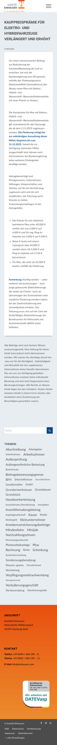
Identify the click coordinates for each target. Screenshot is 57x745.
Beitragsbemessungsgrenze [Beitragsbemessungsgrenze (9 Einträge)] (24, 474)
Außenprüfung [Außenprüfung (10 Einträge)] (16, 459)
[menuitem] (48, 6)
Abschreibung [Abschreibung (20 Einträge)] (16, 449)
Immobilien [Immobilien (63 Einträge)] (43, 504)
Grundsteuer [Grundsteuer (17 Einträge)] (43, 489)
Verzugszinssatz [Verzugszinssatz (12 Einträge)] (13, 580)
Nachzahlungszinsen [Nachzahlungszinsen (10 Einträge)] (20, 535)
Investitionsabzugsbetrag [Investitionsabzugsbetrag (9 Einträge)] (23, 509)
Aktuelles (10, 49)
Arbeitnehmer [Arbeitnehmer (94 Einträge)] (13, 454)
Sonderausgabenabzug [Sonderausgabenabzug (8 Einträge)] (21, 560)
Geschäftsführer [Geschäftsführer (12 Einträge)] (42, 479)
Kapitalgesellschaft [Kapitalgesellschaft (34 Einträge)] (16, 514)
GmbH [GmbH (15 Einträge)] (29, 484)
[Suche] (28, 430)
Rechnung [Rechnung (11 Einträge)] (13, 550)
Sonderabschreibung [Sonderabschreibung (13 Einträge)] (16, 555)
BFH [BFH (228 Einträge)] (9, 479)
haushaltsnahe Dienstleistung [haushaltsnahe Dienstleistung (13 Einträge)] (20, 504)
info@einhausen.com (23, 664)
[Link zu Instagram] (46, 723)
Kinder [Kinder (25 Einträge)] (43, 514)
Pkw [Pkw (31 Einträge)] (36, 545)
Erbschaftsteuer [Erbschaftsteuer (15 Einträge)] (23, 479)
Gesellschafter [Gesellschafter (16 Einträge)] (14, 484)
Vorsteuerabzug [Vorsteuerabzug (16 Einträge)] (15, 590)
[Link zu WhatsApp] (50, 723)
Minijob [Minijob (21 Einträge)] (32, 530)
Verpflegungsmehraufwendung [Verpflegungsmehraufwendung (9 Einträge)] (27, 575)
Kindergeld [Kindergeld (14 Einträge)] (11, 519)
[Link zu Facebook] (41, 723)
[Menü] (48, 6)
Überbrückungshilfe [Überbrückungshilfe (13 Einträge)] (37, 590)
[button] (5, 739)
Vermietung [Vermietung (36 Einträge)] (12, 570)
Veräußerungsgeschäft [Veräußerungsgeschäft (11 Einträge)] (22, 585)
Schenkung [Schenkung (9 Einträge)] (40, 550)
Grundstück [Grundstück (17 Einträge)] (13, 494)
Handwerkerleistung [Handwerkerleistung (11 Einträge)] (20, 499)
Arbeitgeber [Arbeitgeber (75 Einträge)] (35, 449)
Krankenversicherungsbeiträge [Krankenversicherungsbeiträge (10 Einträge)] (28, 525)
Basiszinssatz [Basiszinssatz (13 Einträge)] (12, 469)
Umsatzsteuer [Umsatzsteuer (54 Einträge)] (34, 565)
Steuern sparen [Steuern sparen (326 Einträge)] (15, 565)
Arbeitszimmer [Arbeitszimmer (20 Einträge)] (34, 454)
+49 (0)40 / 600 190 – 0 (26, 654)
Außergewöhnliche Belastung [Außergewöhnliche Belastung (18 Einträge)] (25, 464)
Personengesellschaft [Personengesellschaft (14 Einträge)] (17, 539)
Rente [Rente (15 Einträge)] (26, 549)
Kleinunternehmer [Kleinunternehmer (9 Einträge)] (32, 520)
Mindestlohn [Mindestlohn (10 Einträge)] (15, 530)
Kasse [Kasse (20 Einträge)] (32, 515)
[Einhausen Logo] (23, 6)
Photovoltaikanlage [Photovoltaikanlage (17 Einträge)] (18, 545)
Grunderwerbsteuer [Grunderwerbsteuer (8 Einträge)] (19, 489)
